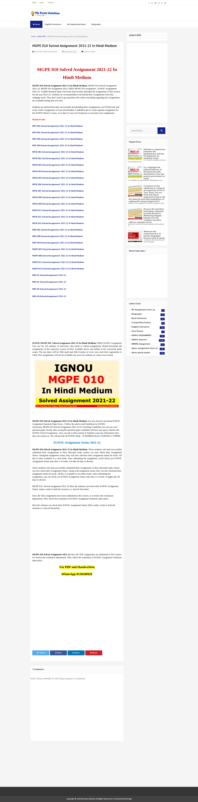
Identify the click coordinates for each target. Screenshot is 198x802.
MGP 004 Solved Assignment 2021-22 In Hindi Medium (57, 242)
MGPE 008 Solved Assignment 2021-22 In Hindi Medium (58, 255)
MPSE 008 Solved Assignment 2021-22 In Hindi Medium (58, 197)
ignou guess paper (141, 352)
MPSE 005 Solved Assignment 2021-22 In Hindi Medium (58, 178)
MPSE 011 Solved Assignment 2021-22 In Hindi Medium (58, 210)
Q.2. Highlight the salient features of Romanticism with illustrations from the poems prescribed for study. (154, 173)
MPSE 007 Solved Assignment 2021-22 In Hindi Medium (58, 190)
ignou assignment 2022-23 (145, 348)
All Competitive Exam (76, 24)
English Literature (53, 24)
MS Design (127, 799)
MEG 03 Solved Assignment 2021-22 (49, 289)
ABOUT (42, 3)
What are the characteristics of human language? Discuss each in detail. (154, 234)
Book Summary (139, 318)
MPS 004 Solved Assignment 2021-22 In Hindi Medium (57, 145)
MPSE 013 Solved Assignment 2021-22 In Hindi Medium (58, 223)
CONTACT (51, 3)
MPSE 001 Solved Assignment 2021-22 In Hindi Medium (58, 152)
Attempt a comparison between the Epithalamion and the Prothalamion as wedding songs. (154, 153)
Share (58, 653)
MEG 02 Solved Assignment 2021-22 (49, 282)
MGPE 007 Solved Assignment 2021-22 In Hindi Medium (58, 249)
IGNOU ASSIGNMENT (142, 335)
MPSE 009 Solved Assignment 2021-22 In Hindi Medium (58, 203)
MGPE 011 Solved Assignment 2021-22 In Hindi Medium (58, 262)
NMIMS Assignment (141, 344)
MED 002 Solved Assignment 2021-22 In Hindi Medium (57, 229)
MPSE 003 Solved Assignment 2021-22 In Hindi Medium (58, 165)
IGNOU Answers (139, 339)
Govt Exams (137, 331)
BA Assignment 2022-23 (143, 310)
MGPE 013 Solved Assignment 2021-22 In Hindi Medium (58, 268)
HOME (34, 3)
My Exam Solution (88, 799)
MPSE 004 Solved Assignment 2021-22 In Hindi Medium (58, 171)
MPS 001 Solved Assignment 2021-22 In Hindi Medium (57, 126)
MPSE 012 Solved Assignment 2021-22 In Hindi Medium (58, 216)
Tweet (41, 653)
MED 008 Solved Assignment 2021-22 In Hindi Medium (57, 236)
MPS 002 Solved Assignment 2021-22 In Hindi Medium (57, 132)
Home (36, 24)
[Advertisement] (77, 320)
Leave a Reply (89, 52)
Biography (96, 24)
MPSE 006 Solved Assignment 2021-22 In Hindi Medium (58, 184)
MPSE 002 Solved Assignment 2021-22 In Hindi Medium (58, 158)
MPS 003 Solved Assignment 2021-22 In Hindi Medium (57, 139)
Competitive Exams (141, 322)
